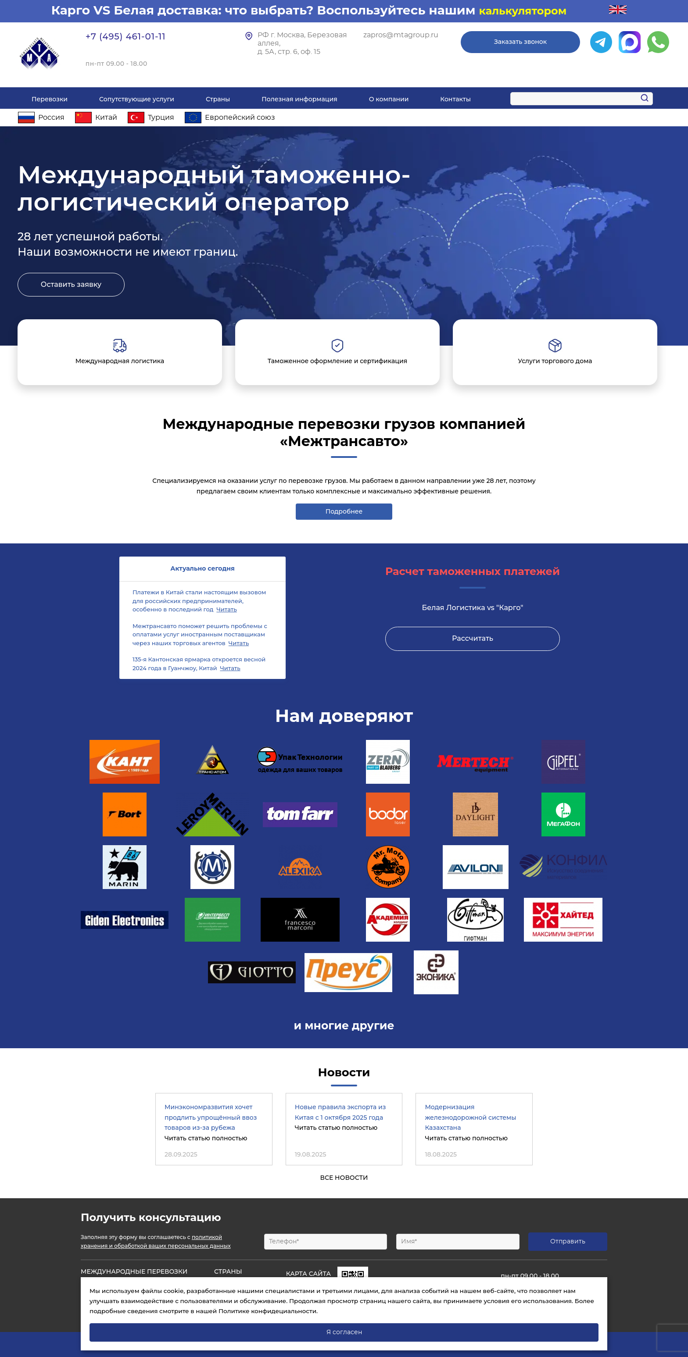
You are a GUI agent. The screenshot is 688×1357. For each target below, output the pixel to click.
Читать (226, 609)
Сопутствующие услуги (136, 99)
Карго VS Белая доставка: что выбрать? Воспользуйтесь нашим (265, 10)
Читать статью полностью (206, 1138)
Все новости (344, 1178)
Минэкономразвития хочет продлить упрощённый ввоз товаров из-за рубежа (211, 1117)
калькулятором (522, 10)
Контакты (455, 99)
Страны (218, 99)
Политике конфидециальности (267, 1310)
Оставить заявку (71, 284)
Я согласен (344, 1332)
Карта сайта (308, 1274)
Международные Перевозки (134, 1271)
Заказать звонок (520, 42)
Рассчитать (472, 638)
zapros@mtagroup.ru (400, 35)
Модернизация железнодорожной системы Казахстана (470, 1117)
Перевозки (50, 99)
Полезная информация (299, 99)
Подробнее (344, 511)
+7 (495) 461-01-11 (126, 36)
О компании (389, 99)
